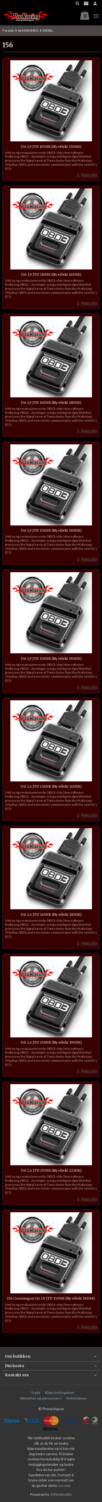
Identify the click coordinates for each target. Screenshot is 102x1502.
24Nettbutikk (61, 1494)
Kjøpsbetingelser (60, 1392)
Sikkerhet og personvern (41, 1398)
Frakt (36, 1392)
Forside (8, 30)
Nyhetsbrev (76, 1398)
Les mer (64, 1485)
